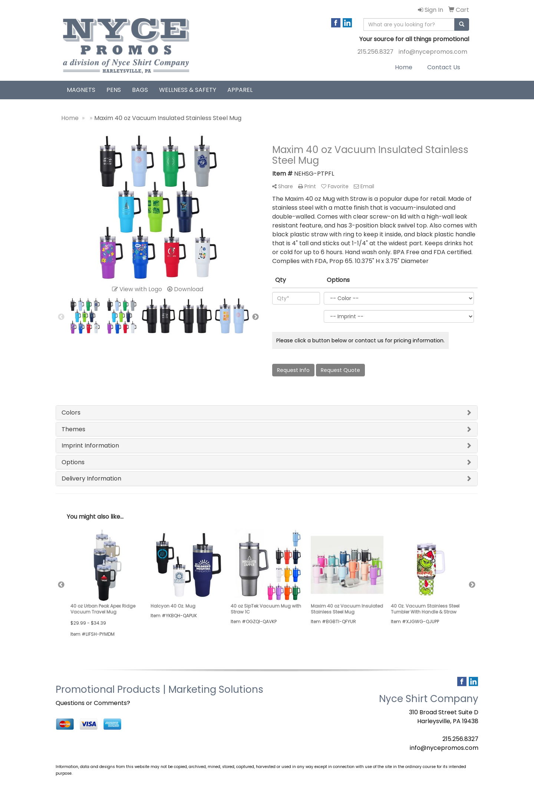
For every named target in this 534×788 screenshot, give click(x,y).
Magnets (81, 90)
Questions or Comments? (93, 703)
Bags (140, 90)
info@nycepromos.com (433, 51)
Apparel (240, 90)
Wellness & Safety (187, 90)
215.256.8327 (375, 51)
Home (403, 67)
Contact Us (443, 67)
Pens (113, 90)
